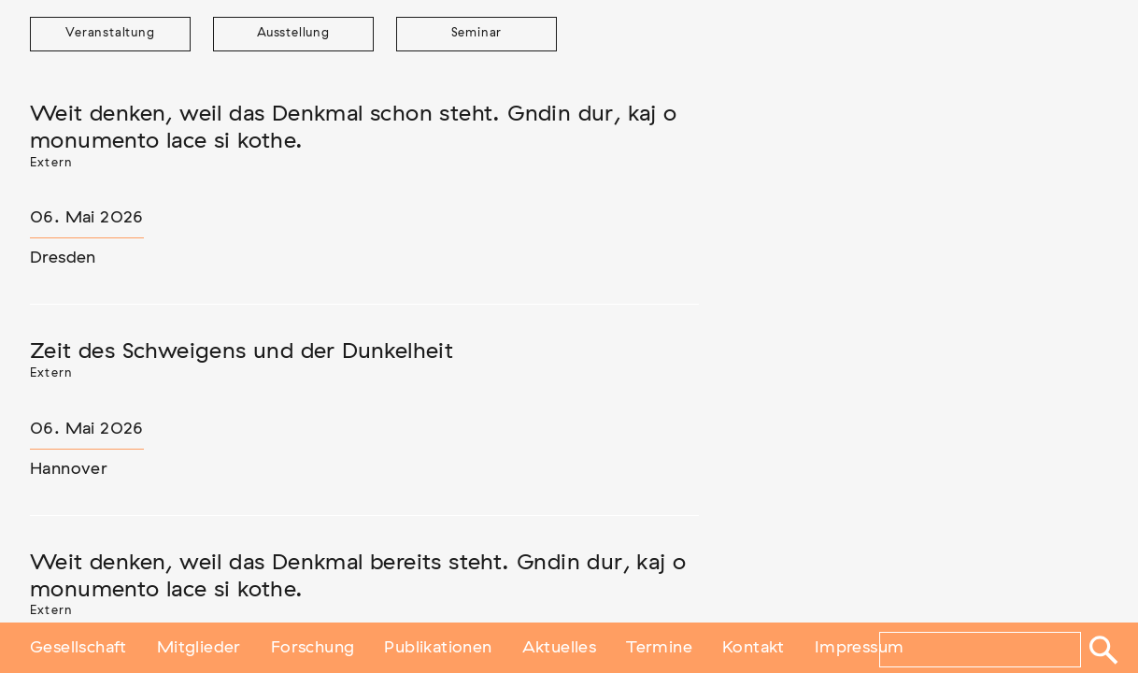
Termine (659, 647)
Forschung (313, 647)
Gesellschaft (78, 647)
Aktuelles (559, 647)
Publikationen (437, 647)
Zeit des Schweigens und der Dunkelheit (241, 351)
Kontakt (753, 647)
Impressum (859, 647)
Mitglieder (199, 647)
